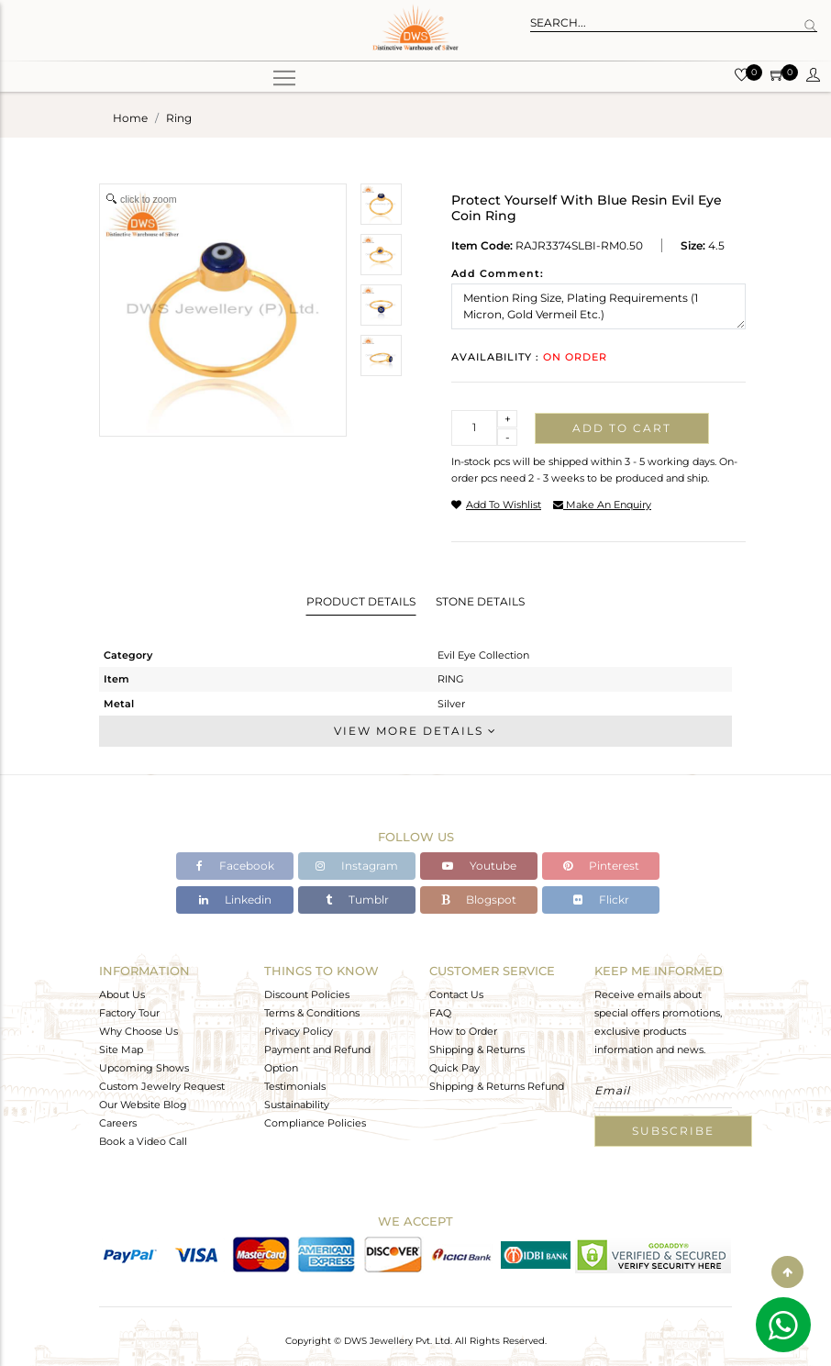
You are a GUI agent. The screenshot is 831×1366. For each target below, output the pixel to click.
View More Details (415, 731)
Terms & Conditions (312, 1012)
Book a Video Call (143, 1141)
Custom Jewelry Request (162, 1086)
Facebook (235, 865)
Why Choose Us (138, 1031)
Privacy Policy (298, 1031)
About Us (122, 994)
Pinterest (601, 865)
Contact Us (456, 994)
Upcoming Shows (144, 1067)
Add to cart (621, 428)
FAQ (440, 1012)
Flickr (601, 899)
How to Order (463, 1031)
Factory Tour (129, 1012)
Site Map (121, 1049)
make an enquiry (602, 504)
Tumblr (357, 899)
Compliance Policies (315, 1122)
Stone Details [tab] (480, 601)
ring (179, 118)
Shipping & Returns (477, 1049)
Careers (118, 1122)
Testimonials (295, 1086)
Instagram (357, 865)
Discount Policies (306, 994)
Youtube (479, 865)
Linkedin (235, 899)
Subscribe (673, 1131)
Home (130, 118)
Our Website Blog (143, 1104)
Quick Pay (454, 1067)
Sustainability (296, 1104)
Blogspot (478, 899)
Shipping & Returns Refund (496, 1086)
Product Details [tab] (361, 601)
